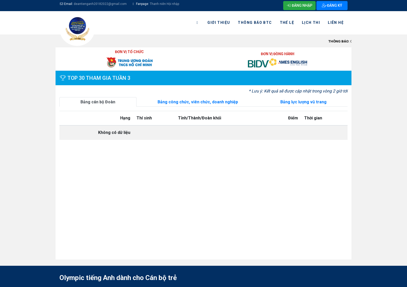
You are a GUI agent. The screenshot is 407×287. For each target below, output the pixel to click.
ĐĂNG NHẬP (300, 5)
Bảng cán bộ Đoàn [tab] (97, 101)
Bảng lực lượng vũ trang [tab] (303, 101)
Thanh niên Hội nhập (164, 4)
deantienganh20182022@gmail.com (100, 4)
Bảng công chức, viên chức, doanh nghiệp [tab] (198, 101)
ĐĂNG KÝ (332, 5)
